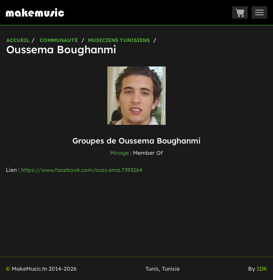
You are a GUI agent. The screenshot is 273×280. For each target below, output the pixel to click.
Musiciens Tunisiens (119, 40)
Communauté (59, 40)
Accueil (18, 40)
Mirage (119, 152)
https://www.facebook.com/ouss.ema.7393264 (82, 169)
